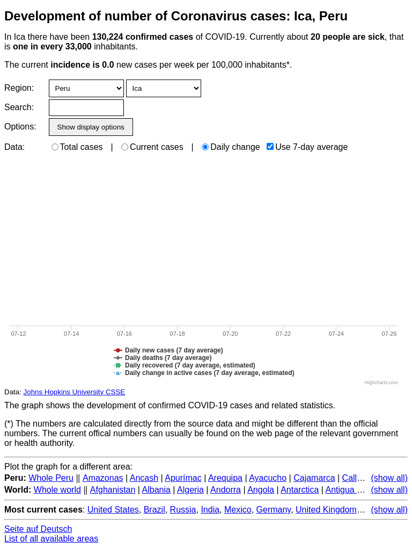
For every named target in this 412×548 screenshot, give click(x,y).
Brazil (154, 509)
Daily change (231, 147)
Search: (19, 107)
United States (113, 509)
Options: (20, 126)
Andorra (225, 489)
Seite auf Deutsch (38, 528)
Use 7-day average (307, 147)
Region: (19, 87)
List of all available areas (51, 538)
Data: (14, 147)
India (210, 509)
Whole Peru (50, 477)
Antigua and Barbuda (365, 489)
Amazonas (103, 477)
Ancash (144, 477)
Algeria (190, 489)
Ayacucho (267, 477)
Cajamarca (314, 477)
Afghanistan (113, 489)
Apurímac (183, 477)
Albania (156, 489)
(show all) (389, 477)
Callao (354, 477)
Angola (260, 489)
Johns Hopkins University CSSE (75, 392)
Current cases (152, 147)
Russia (183, 509)
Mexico (238, 509)
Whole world (57, 489)
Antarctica (300, 489)
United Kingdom (326, 509)
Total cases (77, 147)
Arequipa (225, 477)
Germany (273, 509)
